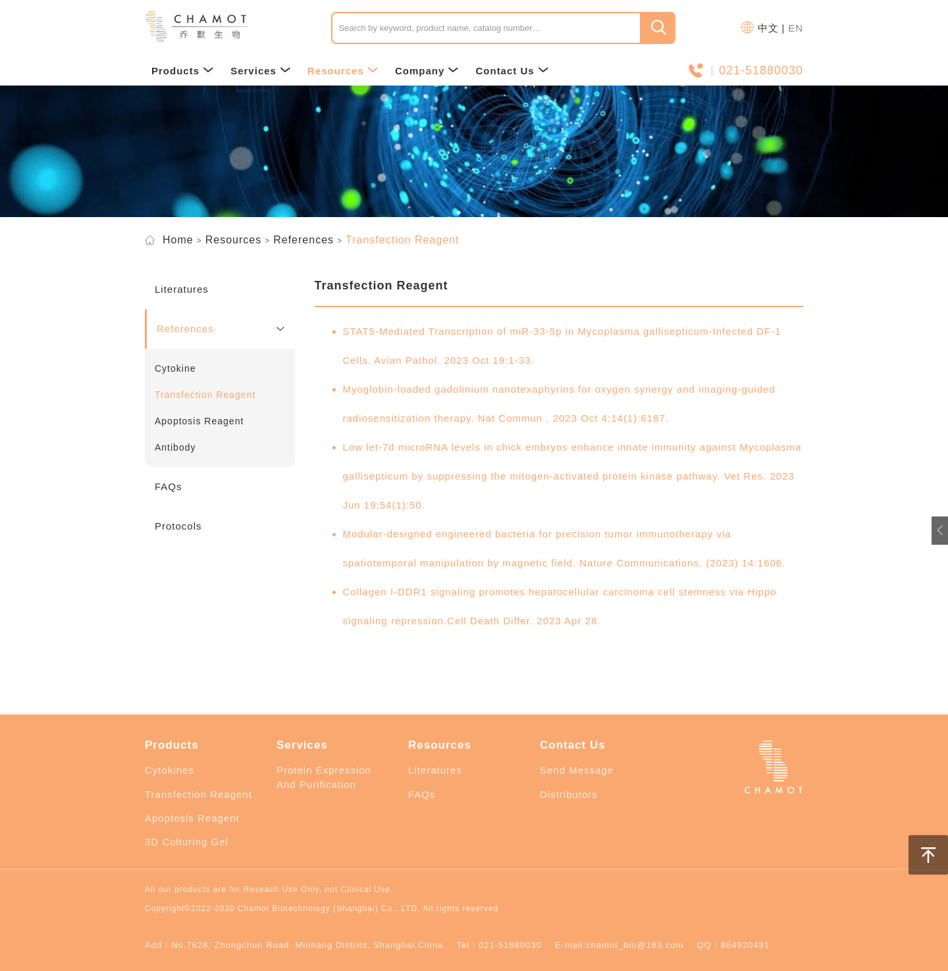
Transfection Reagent (205, 394)
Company (427, 70)
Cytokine (175, 368)
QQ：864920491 (733, 945)
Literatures (435, 770)
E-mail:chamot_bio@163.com (619, 945)
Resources (343, 70)
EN (795, 28)
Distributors (569, 794)
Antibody (175, 447)
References (303, 239)
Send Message (577, 770)
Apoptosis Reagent (199, 421)
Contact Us (511, 70)
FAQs (422, 794)
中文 (768, 28)
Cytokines (169, 770)
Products (182, 70)
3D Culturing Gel (186, 841)
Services (260, 70)
